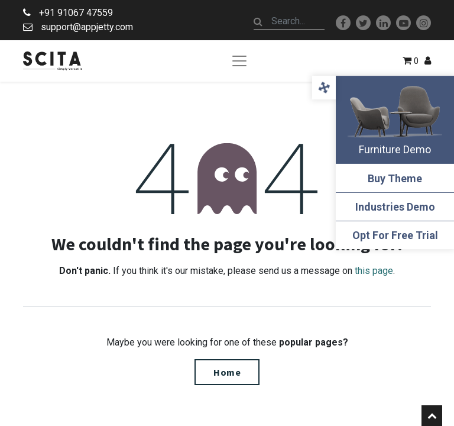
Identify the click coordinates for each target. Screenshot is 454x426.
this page (374, 270)
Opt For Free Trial (395, 235)
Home (227, 372)
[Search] (258, 21)
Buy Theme (395, 178)
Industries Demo (395, 207)
